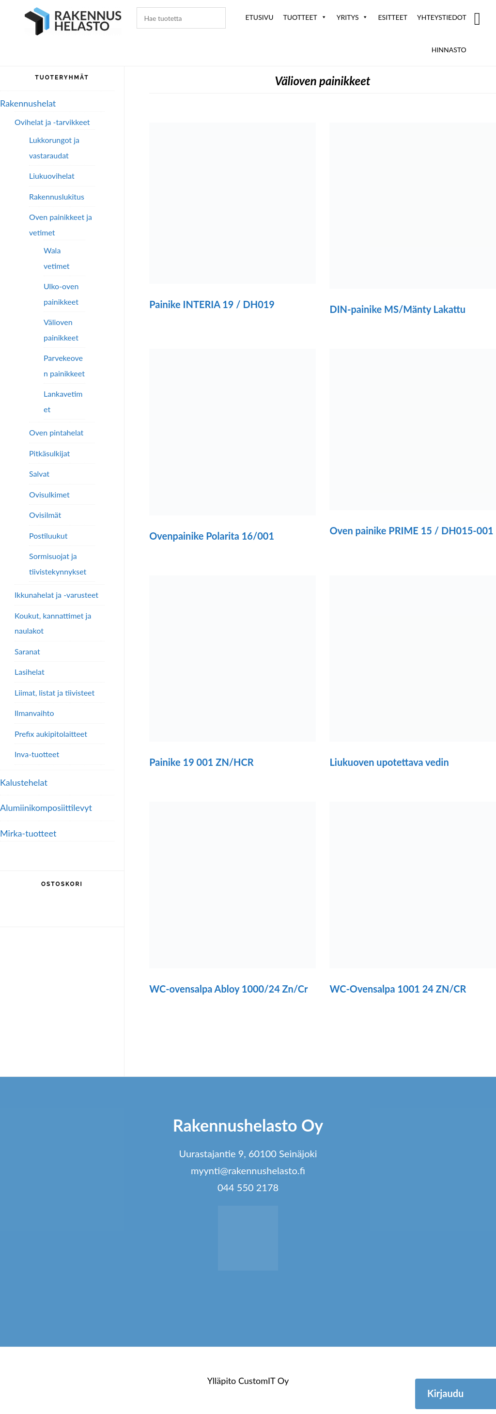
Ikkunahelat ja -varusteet (56, 594)
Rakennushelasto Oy (73, 23)
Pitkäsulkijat (49, 453)
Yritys (353, 17)
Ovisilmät (45, 514)
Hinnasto (449, 50)
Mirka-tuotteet (28, 833)
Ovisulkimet (49, 494)
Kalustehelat (23, 782)
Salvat (39, 473)
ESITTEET (392, 17)
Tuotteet (304, 17)
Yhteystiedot (441, 17)
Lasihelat (30, 671)
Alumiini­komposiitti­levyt (46, 807)
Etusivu (260, 17)
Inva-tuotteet (37, 754)
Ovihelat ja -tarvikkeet (52, 121)
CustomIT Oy (263, 1380)
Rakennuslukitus (56, 196)
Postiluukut (48, 535)
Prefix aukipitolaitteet (51, 733)
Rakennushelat (28, 103)
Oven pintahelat (56, 432)
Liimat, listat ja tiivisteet (54, 692)
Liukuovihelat (52, 175)
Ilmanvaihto (34, 712)
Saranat (27, 651)
